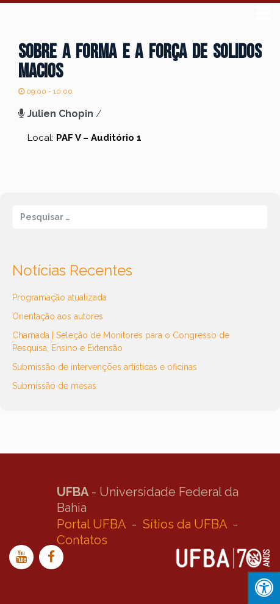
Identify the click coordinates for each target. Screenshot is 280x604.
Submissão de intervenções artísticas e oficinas (104, 367)
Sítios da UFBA (185, 524)
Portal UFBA (91, 524)
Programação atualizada (59, 297)
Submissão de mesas (54, 386)
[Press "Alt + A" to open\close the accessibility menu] (264, 588)
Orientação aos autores (57, 316)
